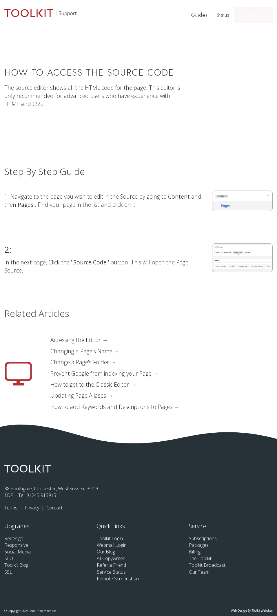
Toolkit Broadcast (207, 565)
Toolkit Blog (16, 565)
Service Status (111, 572)
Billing (195, 552)
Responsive (16, 545)
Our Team (199, 572)
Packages (199, 545)
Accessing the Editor (76, 340)
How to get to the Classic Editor (90, 384)
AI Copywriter (111, 558)
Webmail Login (112, 545)
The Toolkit (200, 558)
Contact (255, 15)
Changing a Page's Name (82, 351)
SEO (8, 558)
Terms (11, 508)
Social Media (17, 552)
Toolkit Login (110, 538)
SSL (8, 572)
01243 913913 (41, 495)
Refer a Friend (111, 565)
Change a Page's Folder (80, 362)
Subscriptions (203, 538)
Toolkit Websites (262, 610)
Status (223, 15)
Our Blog (106, 552)
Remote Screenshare (119, 578)
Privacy (32, 508)
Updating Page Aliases (78, 395)
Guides (200, 15)
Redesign (13, 538)
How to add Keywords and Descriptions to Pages (112, 407)
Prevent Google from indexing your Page (101, 373)
